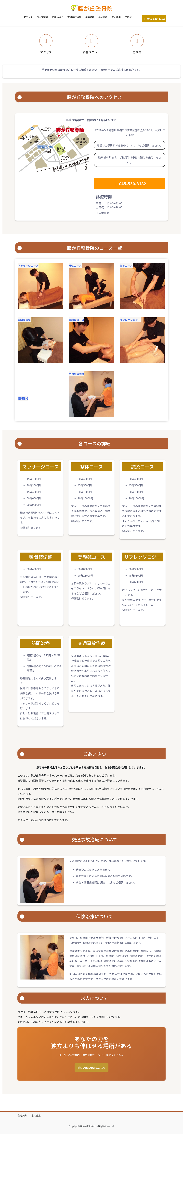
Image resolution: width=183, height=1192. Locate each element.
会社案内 (22, 1173)
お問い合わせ (91, 56)
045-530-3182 (154, 19)
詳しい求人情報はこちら (91, 1125)
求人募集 (36, 1173)
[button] (13, 55)
